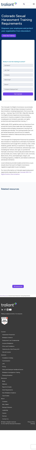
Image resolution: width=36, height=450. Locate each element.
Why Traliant (5, 404)
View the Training (9, 36)
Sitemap (33, 423)
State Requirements (7, 390)
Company (4, 401)
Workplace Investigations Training (11, 372)
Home (1, 295)
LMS (3, 363)
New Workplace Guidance (9, 392)
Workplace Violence (7, 337)
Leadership (5, 410)
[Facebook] (5, 309)
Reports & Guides (7, 387)
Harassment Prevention (8, 334)
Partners (4, 416)
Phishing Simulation (7, 375)
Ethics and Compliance (8, 346)
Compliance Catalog (7, 358)
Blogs (3, 381)
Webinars (4, 384)
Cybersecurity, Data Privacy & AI (10, 349)
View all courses (6, 352)
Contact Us (5, 419)
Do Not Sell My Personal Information (11, 423)
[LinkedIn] (2, 309)
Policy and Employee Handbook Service (12, 369)
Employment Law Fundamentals (10, 340)
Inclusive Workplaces (7, 343)
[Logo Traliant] (9, 4)
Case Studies (5, 395)
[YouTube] (10, 309)
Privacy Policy (31, 422)
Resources (5, 295)
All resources (18, 286)
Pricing (4, 366)
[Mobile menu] (34, 4)
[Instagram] (8, 309)
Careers (4, 413)
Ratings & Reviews (7, 407)
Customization (6, 361)
